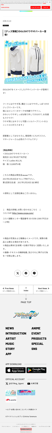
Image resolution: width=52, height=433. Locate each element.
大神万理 (32, 383)
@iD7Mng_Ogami (15, 383)
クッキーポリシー (16, 426)
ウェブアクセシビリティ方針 (44, 426)
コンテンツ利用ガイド (29, 409)
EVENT (36, 333)
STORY (10, 349)
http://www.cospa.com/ (23, 213)
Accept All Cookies (35, 6)
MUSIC (10, 343)
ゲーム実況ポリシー (26, 426)
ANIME (35, 328)
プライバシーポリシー (6, 426)
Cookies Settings (5, 6)
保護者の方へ (34, 426)
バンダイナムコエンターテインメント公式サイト (26, 424)
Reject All (46, 6)
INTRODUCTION (16, 333)
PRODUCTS (38, 338)
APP (8, 354)
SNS (34, 349)
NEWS (10, 328)
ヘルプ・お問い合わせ (13, 409)
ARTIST (11, 338)
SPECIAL (37, 343)
